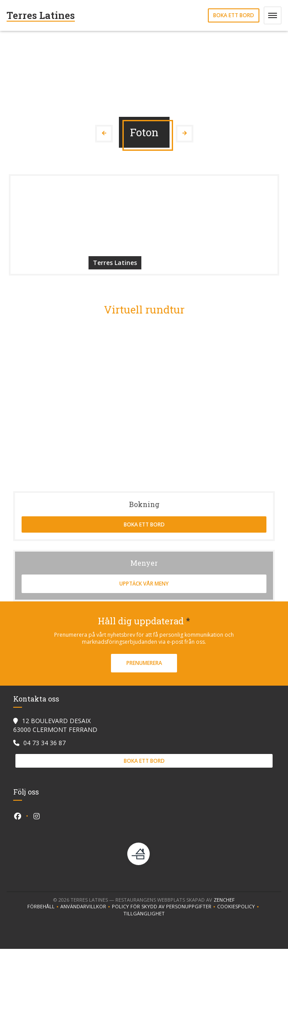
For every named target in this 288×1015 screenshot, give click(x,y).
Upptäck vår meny (144, 583)
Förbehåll (43, 906)
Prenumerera (144, 663)
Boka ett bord (233, 15)
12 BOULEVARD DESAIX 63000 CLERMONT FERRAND (55, 725)
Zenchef (224, 899)
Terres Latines (41, 15)
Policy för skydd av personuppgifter (164, 906)
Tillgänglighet (144, 913)
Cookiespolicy (239, 906)
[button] (272, 15)
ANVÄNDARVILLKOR (86, 906)
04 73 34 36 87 (44, 743)
